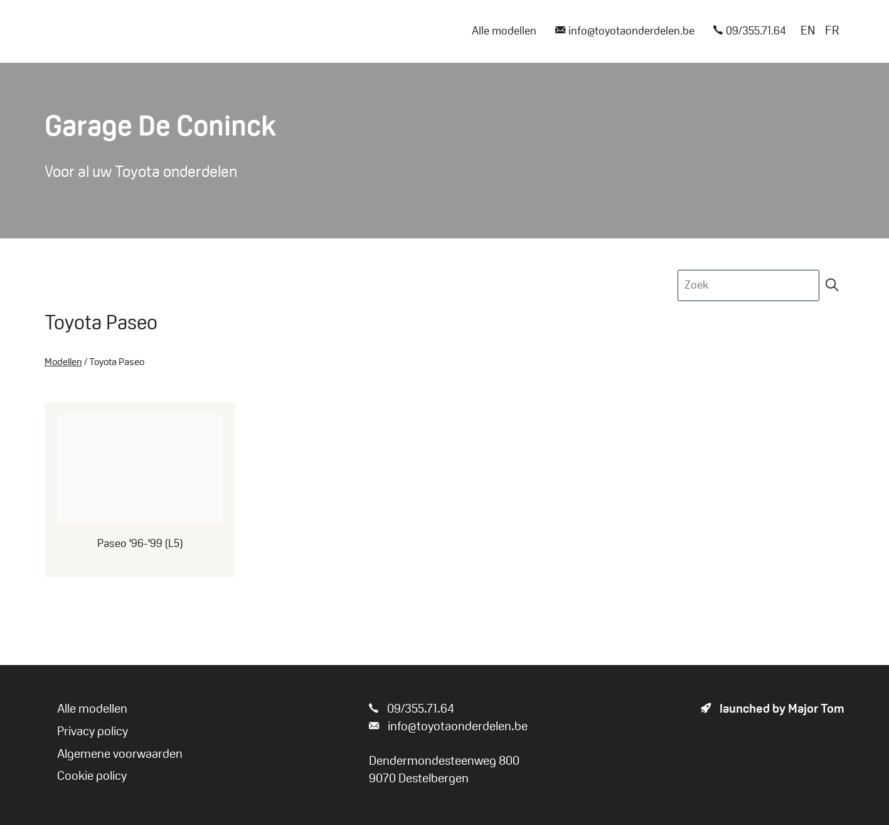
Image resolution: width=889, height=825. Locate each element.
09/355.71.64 (749, 32)
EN (808, 31)
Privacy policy (92, 732)
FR (832, 31)
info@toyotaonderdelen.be (625, 32)
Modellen (63, 363)
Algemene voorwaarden (120, 754)
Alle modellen (504, 32)
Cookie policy (92, 776)
